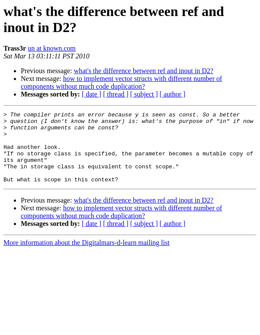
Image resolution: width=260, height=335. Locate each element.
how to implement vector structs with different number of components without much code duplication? (121, 82)
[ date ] (91, 94)
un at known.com (52, 48)
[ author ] (173, 94)
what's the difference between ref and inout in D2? (143, 70)
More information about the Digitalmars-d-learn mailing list (86, 257)
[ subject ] (144, 94)
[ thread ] (115, 94)
